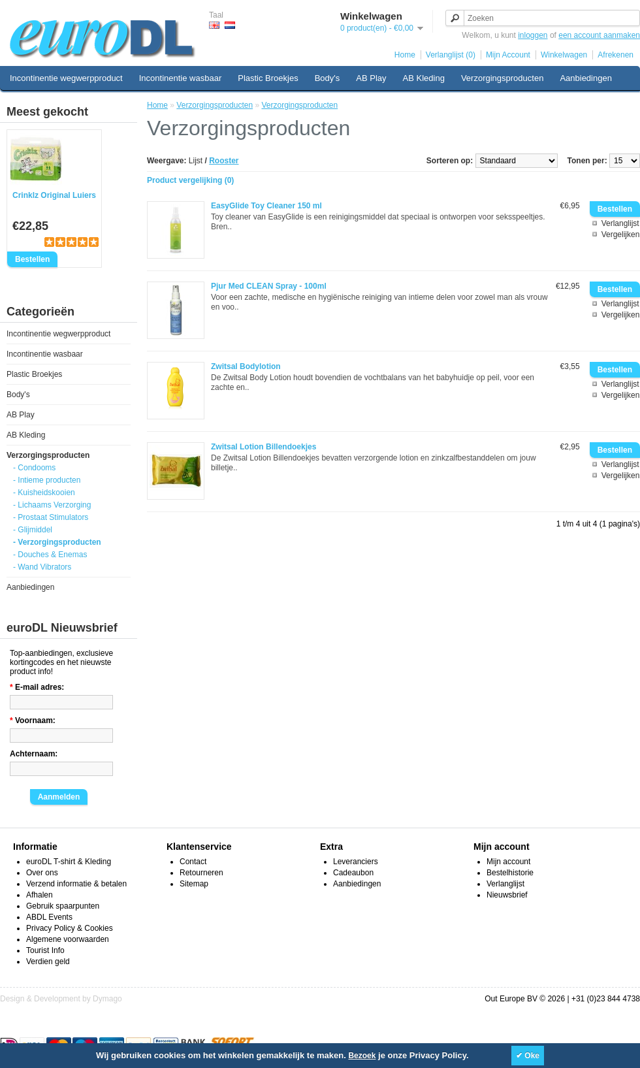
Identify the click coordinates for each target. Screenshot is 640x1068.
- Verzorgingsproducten (57, 542)
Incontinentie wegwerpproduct (66, 78)
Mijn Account (508, 54)
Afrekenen (615, 54)
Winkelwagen (564, 54)
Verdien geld (48, 961)
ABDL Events (49, 917)
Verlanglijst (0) (450, 54)
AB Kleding (424, 78)
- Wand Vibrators (42, 567)
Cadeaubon (353, 872)
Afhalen (39, 894)
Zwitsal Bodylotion (246, 366)
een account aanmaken (599, 35)
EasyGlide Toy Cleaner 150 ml (266, 205)
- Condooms (34, 467)
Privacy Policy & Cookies (69, 928)
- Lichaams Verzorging (52, 505)
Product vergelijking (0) (190, 180)
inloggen (532, 35)
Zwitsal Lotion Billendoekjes (263, 446)
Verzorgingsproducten (502, 78)
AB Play (371, 78)
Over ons (42, 872)
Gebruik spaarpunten (62, 906)
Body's (327, 78)
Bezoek (362, 1055)
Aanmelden (59, 796)
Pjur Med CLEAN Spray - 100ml (269, 286)
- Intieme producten (46, 480)
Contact (193, 861)
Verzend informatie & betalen (76, 883)
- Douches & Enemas (50, 554)
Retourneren (201, 872)
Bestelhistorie (510, 872)
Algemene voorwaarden (67, 939)
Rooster (223, 160)
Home (404, 54)
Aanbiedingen (586, 78)
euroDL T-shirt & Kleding (68, 861)
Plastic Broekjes (268, 78)
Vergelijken (620, 234)
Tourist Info (45, 950)
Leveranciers (355, 861)
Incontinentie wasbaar (180, 78)
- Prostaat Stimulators (50, 517)
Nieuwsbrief (507, 894)
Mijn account (508, 861)
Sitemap (194, 883)
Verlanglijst (620, 223)
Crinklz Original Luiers (54, 195)
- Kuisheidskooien (44, 492)
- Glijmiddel (32, 529)
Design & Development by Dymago (61, 998)
